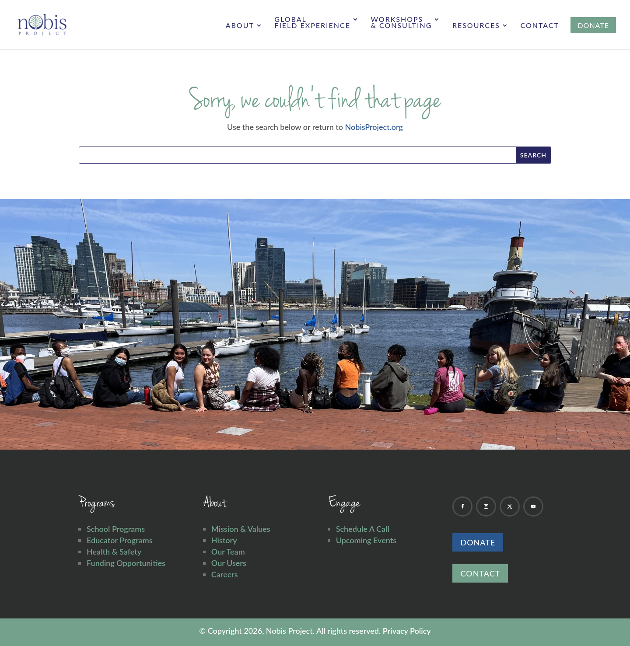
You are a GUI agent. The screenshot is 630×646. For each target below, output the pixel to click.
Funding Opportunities (126, 563)
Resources (476, 25)
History (224, 540)
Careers (224, 574)
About (240, 25)
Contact (539, 25)
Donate (477, 542)
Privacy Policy (407, 631)
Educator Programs (120, 540)
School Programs (116, 529)
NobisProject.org (374, 127)
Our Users (228, 563)
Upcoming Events (366, 540)
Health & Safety (114, 551)
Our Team (228, 551)
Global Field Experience (312, 22)
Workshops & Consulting (401, 22)
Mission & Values (240, 529)
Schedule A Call (362, 529)
